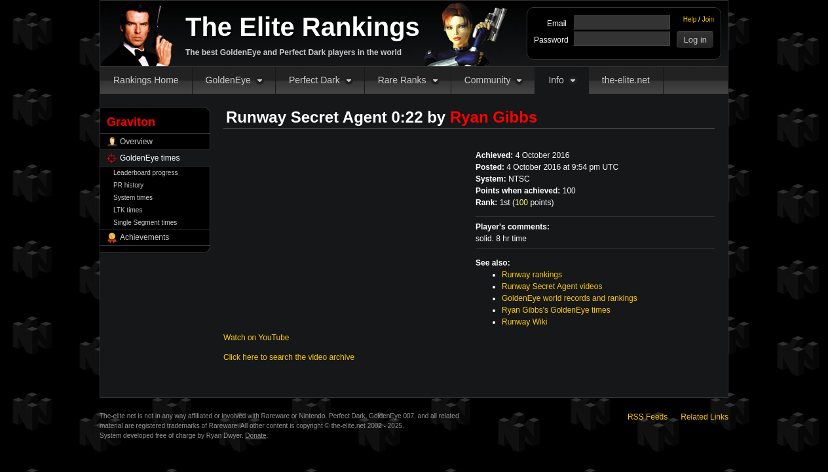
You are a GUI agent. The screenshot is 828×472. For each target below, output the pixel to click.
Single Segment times (145, 222)
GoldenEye (228, 80)
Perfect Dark (314, 80)
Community (487, 80)
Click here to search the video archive (288, 357)
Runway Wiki (524, 321)
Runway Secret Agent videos (552, 286)
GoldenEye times (149, 158)
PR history (128, 185)
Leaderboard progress (145, 172)
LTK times (127, 210)
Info (555, 80)
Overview (136, 141)
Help (690, 19)
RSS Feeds (648, 417)
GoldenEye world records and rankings (569, 298)
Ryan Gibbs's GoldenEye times (556, 310)
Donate (255, 435)
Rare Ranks (402, 80)
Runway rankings (532, 274)
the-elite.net (626, 80)
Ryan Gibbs (493, 117)
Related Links (704, 417)
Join (708, 19)
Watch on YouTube (256, 337)
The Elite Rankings (302, 26)
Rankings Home (146, 80)
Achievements (144, 237)
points (533, 202)
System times (133, 197)
